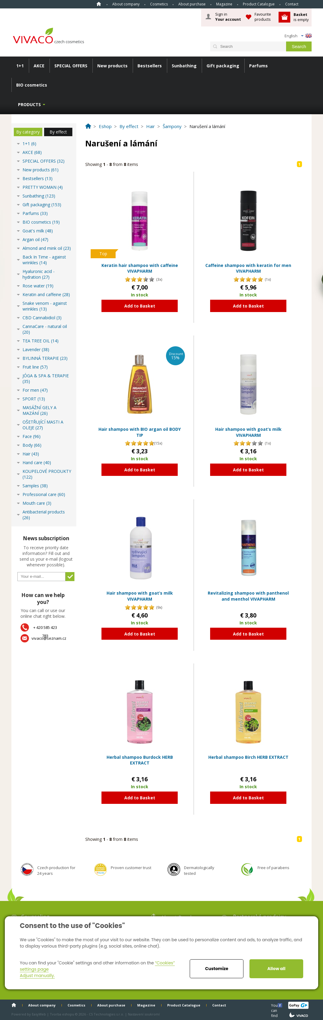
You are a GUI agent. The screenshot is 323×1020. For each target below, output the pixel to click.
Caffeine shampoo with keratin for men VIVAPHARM (248, 268)
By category (28, 132)
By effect (58, 132)
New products (112, 66)
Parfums (258, 66)
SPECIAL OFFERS (70, 66)
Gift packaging (223, 66)
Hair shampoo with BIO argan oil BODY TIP (139, 432)
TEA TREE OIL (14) (41, 341)
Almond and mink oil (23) (47, 248)
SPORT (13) (34, 399)
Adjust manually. (37, 976)
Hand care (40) (37, 462)
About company (126, 4)
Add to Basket (139, 306)
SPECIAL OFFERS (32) (44, 161)
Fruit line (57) (35, 367)
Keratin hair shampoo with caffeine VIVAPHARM (139, 268)
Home (98, 4)
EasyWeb (39, 1014)
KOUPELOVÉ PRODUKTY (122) (47, 474)
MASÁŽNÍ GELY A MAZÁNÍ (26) (39, 410)
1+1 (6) (29, 143)
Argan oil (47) (35, 239)
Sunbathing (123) (39, 196)
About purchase (192, 4)
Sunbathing (184, 66)
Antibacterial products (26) (44, 514)
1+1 (20, 66)
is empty (301, 17)
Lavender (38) (36, 349)
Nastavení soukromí (144, 1014)
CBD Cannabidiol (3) (42, 317)
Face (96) (32, 436)
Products (29, 104)
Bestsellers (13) (38, 178)
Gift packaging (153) (42, 204)
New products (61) (41, 170)
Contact (291, 4)
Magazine (224, 4)
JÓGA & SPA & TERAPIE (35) (46, 378)
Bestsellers (149, 66)
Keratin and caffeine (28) (46, 294)
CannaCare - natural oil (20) (45, 329)
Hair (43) (31, 454)
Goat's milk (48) (38, 231)
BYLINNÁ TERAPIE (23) (45, 358)
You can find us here (275, 1005)
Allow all (276, 969)
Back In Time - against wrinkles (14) (44, 259)
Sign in (228, 17)
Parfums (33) (35, 213)
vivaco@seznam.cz (49, 638)
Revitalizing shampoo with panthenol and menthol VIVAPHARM (248, 596)
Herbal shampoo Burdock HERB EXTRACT (140, 760)
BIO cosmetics (31, 85)
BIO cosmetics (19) (41, 222)
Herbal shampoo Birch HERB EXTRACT (248, 757)
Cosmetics (159, 4)
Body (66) (32, 445)
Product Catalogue (259, 4)
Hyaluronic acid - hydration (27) (39, 274)
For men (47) (35, 390)
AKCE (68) (32, 152)
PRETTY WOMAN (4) (43, 187)
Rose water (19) (38, 286)
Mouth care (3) (37, 503)
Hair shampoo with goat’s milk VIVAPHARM (248, 432)
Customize (216, 969)
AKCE (39, 66)
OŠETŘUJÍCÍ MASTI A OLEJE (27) (43, 424)
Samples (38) (35, 486)
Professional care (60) (44, 494)
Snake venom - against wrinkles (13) (45, 306)
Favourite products (263, 17)
